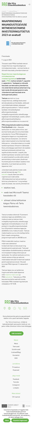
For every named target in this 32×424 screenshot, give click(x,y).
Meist (16, 343)
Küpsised (16, 370)
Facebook (16, 379)
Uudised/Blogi (16, 352)
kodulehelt (8, 277)
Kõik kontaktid (16, 333)
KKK (16, 358)
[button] (5, 308)
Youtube (16, 382)
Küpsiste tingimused (20, 420)
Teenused (16, 346)
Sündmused (16, 349)
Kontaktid (16, 355)
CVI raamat (16, 397)
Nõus (7, 420)
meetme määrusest (12, 275)
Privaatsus (16, 367)
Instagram (16, 385)
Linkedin (16, 388)
